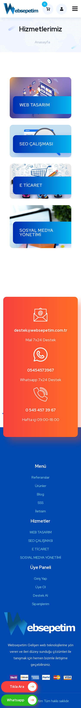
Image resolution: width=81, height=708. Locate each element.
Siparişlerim (40, 604)
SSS (40, 502)
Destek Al (40, 595)
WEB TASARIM (34, 105)
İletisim (40, 511)
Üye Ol (40, 587)
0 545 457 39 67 (40, 410)
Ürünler (40, 486)
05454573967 (40, 370)
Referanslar (40, 477)
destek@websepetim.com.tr (40, 330)
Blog (40, 494)
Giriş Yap (40, 578)
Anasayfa (42, 42)
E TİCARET (30, 185)
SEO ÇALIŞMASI (36, 144)
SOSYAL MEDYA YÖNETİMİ (36, 232)
